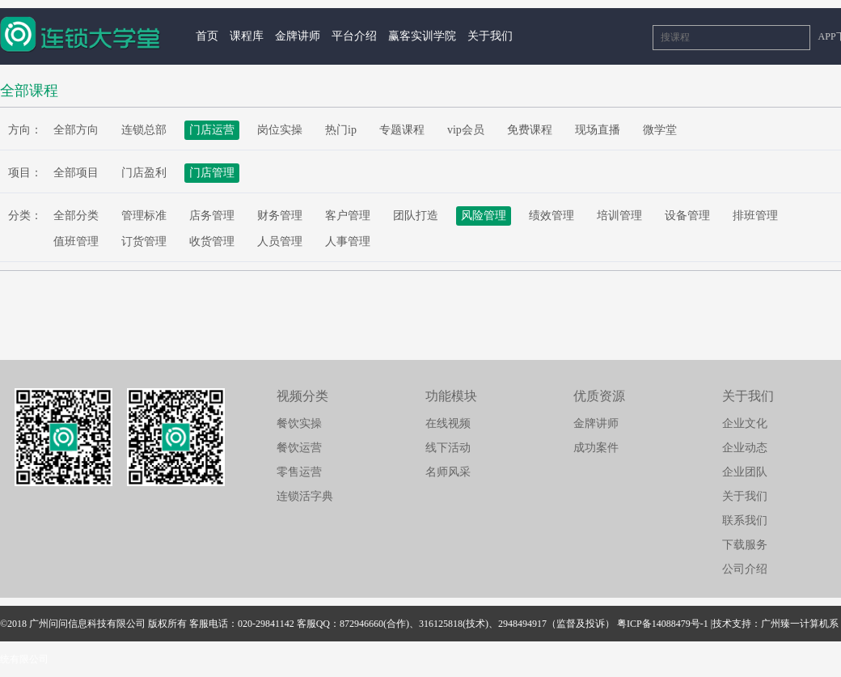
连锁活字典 (305, 496)
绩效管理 (551, 215)
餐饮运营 (299, 448)
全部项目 (76, 173)
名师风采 (448, 472)
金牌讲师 (297, 36)
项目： (25, 173)
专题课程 (402, 130)
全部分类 (76, 215)
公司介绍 (744, 569)
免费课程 (529, 130)
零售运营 (299, 472)
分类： (25, 215)
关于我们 (490, 36)
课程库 (247, 36)
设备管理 (687, 215)
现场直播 (597, 130)
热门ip (341, 130)
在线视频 (448, 423)
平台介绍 (354, 36)
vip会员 (465, 130)
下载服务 (744, 545)
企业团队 (744, 472)
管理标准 (144, 215)
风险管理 (483, 215)
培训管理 (619, 215)
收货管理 (212, 241)
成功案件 (596, 448)
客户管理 (347, 215)
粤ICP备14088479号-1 (662, 623)
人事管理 (347, 241)
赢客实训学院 (422, 36)
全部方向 (76, 130)
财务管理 (279, 215)
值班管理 (76, 241)
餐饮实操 (299, 423)
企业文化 (744, 423)
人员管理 (279, 241)
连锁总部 (144, 130)
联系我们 (744, 520)
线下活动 (448, 448)
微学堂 (660, 130)
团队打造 (415, 215)
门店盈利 (144, 173)
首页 (207, 36)
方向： (25, 130)
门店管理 (212, 173)
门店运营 (212, 130)
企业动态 (744, 448)
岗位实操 (279, 130)
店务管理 (212, 215)
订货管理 (144, 241)
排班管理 (755, 215)
